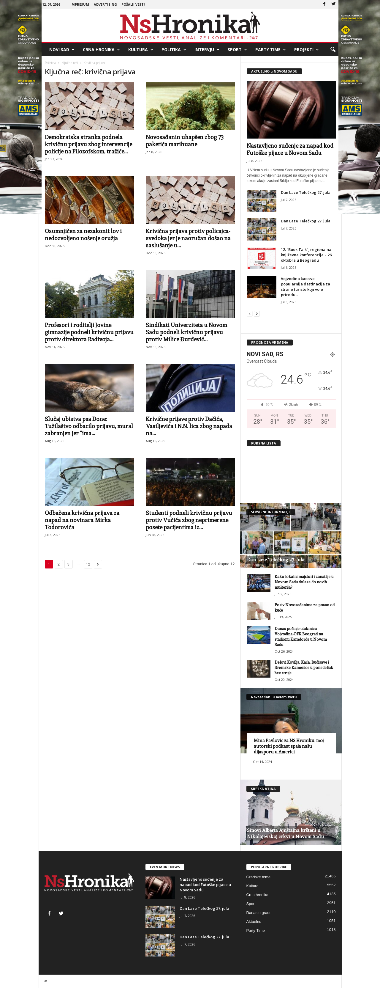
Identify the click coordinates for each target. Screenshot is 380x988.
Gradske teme (258, 877)
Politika (174, 49)
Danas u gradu (259, 912)
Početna (50, 63)
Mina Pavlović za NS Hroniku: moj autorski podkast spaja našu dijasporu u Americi (289, 746)
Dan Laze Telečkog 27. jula (305, 192)
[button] (332, 49)
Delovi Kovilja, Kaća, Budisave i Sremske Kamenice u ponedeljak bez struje (304, 667)
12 (88, 564)
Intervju (206, 49)
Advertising (105, 4)
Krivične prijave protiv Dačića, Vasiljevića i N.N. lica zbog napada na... (189, 426)
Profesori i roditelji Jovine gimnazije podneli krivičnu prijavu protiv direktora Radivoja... (89, 332)
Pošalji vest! (133, 4)
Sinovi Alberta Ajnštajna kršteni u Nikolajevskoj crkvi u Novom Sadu (285, 833)
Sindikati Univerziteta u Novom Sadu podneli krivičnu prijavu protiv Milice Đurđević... (186, 332)
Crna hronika (101, 49)
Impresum (79, 4)
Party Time (270, 49)
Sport (237, 49)
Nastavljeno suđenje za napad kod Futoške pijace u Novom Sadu (205, 885)
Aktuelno (254, 921)
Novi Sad (62, 49)
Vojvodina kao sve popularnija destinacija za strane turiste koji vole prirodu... (305, 286)
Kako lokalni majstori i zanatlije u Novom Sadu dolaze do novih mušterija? (304, 582)
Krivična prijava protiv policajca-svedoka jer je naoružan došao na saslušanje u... (188, 238)
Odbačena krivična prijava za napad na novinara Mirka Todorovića (82, 520)
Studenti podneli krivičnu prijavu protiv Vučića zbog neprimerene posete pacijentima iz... (189, 520)
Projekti (306, 49)
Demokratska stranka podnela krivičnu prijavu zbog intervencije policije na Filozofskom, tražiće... (88, 144)
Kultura (140, 49)
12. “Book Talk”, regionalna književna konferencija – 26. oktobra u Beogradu (306, 255)
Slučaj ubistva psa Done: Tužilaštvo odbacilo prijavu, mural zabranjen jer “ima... (89, 426)
